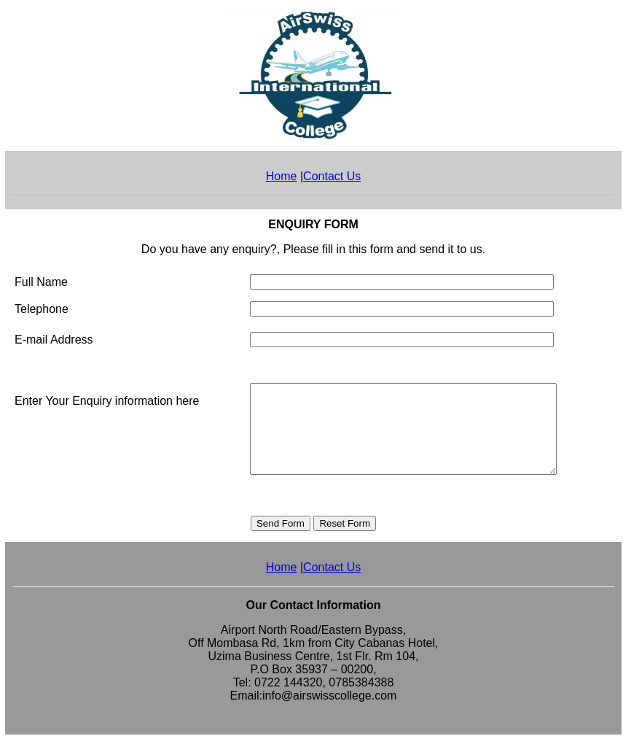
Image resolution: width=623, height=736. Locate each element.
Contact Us (332, 176)
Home (281, 176)
